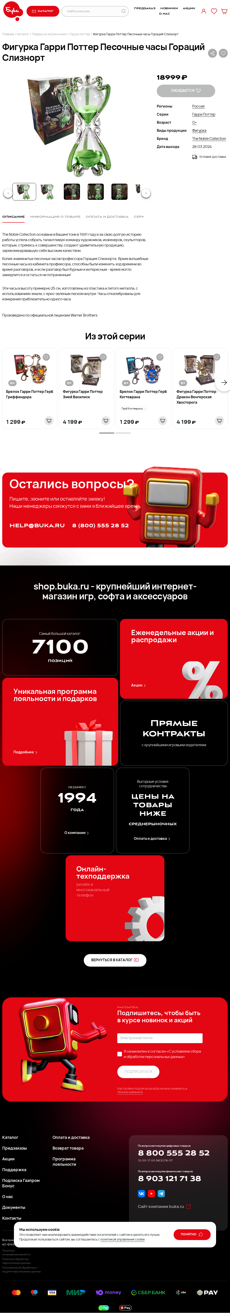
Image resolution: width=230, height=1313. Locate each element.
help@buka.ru (37, 525)
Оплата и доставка (153, 839)
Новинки (169, 8)
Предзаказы (14, 1148)
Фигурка (199, 131)
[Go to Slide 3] (72, 192)
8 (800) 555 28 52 (100, 525)
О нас (164, 13)
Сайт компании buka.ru (164, 1206)
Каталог (23, 34)
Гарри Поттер (203, 115)
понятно (192, 1234)
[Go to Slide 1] (24, 192)
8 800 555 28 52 (174, 1153)
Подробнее (26, 752)
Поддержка (14, 1170)
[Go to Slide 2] (48, 192)
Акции (189, 8)
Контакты (11, 1218)
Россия (198, 106)
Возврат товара (68, 1148)
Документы (13, 1208)
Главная (8, 34)
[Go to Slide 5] (119, 192)
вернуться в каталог (115, 960)
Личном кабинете (130, 1092)
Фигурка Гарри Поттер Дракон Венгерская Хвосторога (196, 397)
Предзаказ (144, 8)
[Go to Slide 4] (95, 192)
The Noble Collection (209, 139)
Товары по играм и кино (49, 34)
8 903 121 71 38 (169, 1178)
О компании (77, 833)
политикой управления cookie (122, 1239)
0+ (194, 123)
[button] (75, 125)
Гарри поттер (80, 34)
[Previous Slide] (8, 193)
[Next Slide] (146, 193)
